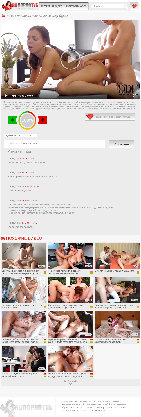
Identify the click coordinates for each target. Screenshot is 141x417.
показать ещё (70, 381)
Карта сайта (87, 407)
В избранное (134, 8)
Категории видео (51, 6)
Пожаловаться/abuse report (92, 410)
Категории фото (76, 6)
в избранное (110, 117)
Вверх (134, 391)
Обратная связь (70, 407)
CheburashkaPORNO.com (20, 5)
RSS (99, 407)
